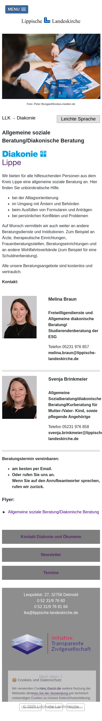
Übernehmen (30, 707)
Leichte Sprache (78, 118)
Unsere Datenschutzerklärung (69, 698)
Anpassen (75, 707)
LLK (6, 117)
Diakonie (26, 117)
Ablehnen (54, 707)
